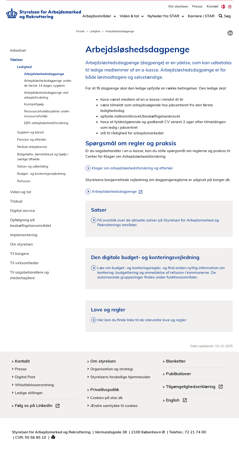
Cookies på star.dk (106, 397)
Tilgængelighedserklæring (195, 387)
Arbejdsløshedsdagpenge (44, 74)
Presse (197, 8)
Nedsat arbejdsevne (32, 147)
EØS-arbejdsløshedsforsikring (46, 123)
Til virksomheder (24, 262)
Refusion (23, 181)
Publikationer (178, 373)
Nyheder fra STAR (163, 18)
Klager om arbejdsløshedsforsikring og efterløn (132, 168)
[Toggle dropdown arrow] (114, 18)
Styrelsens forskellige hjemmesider (120, 376)
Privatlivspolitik (104, 389)
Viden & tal (129, 18)
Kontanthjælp (34, 104)
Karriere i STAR (201, 18)
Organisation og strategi (111, 369)
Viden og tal (20, 191)
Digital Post (25, 376)
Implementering (23, 234)
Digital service (22, 210)
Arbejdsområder (96, 18)
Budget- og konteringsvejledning (41, 173)
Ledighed (95, 31)
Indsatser (18, 50)
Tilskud (16, 201)
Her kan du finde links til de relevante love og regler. (142, 319)
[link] (230, 33)
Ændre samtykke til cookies (114, 405)
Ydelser (16, 59)
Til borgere (19, 253)
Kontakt (212, 8)
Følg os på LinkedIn (38, 406)
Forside (80, 31)
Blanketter (176, 360)
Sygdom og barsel (30, 132)
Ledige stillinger (29, 392)
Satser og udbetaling (32, 166)
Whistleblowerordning (34, 384)
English (177, 400)
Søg (225, 18)
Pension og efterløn (31, 139)
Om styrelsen (178, 8)
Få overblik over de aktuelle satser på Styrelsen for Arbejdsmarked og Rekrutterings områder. (158, 222)
